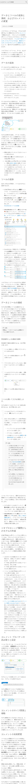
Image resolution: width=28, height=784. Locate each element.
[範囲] (21, 435)
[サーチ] (26, 2)
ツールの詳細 (11, 205)
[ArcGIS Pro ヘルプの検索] (12, 2)
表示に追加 (13, 163)
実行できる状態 (12, 288)
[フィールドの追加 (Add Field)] (12, 601)
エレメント (22, 33)
